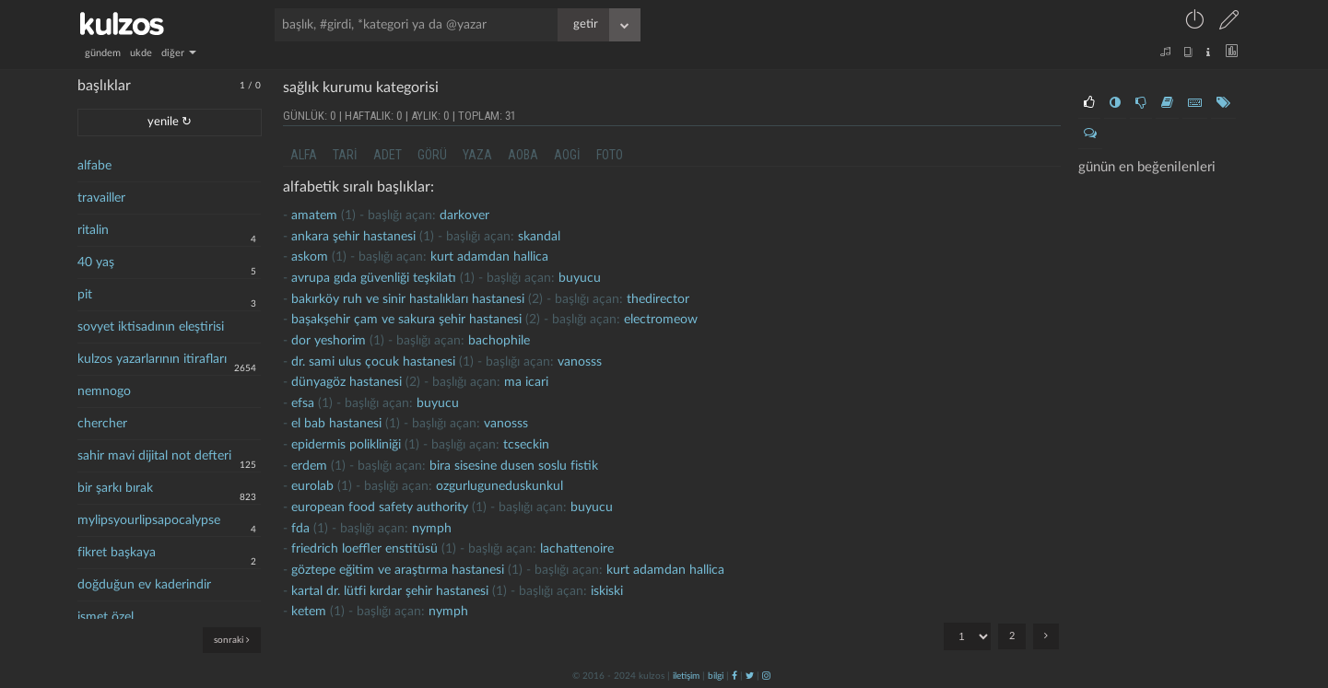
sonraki (232, 640)
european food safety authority (379, 507)
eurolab (312, 486)
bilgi (715, 676)
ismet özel (105, 617)
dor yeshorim (328, 340)
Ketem (308, 611)
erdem (309, 466)
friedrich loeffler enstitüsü (364, 548)
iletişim (686, 676)
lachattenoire (577, 548)
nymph (432, 528)
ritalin (93, 230)
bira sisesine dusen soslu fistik (513, 466)
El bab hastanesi (336, 423)
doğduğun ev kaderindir (144, 584)
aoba (523, 154)
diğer (178, 53)
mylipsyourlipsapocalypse (148, 520)
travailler (101, 198)
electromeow (661, 319)
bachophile (499, 340)
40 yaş (95, 262)
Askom (309, 257)
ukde (141, 53)
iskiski (607, 591)
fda (300, 528)
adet (387, 154)
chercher (102, 423)
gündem (103, 53)
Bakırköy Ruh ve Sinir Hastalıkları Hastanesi (407, 299)
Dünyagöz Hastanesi (346, 382)
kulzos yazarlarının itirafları (152, 359)
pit (84, 294)
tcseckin (526, 444)
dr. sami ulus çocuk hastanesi (373, 362)
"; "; (967, 636)
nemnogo (104, 391)
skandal (539, 236)
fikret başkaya (116, 552)
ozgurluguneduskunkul (499, 486)
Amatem (314, 215)
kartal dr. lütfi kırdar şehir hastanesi (389, 591)
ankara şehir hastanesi (353, 236)
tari (345, 154)
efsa (302, 403)
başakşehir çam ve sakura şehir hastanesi (406, 319)
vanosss (580, 362)
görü (432, 154)
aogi (567, 154)
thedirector (658, 299)
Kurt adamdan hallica (489, 257)
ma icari (526, 382)
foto (609, 154)
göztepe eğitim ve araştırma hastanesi (397, 570)
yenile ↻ (169, 122)
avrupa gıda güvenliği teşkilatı (373, 278)
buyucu (579, 278)
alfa (303, 154)
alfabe (94, 165)
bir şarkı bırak (115, 488)
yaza (477, 154)
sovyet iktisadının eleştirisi (150, 327)
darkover (464, 215)
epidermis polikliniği (346, 444)
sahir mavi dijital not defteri (154, 455)
